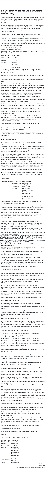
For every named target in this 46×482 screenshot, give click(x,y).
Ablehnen (11, 245)
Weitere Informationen (19, 248)
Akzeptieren (4, 245)
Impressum (29, 248)
